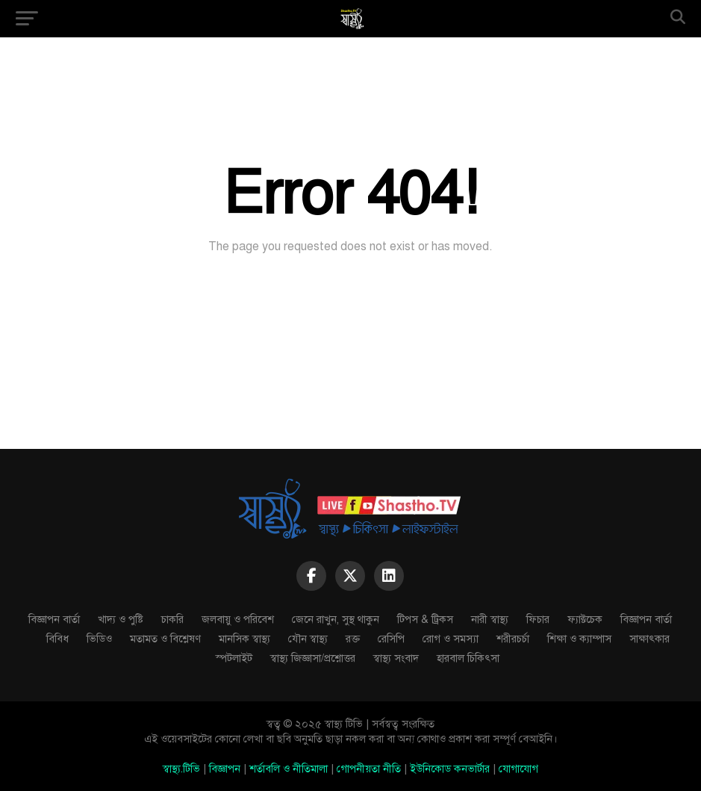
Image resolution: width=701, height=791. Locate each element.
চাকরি (172, 619)
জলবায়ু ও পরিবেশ (238, 619)
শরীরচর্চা (512, 638)
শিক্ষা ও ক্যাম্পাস (579, 638)
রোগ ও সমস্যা (451, 638)
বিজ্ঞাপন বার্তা (54, 619)
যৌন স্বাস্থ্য (308, 638)
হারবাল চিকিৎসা (468, 658)
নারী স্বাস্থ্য (489, 619)
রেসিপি (391, 638)
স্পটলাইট (234, 658)
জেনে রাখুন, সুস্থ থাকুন (335, 619)
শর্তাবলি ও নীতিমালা (288, 768)
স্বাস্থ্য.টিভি (181, 768)
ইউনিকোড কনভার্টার (450, 768)
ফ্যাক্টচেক (584, 619)
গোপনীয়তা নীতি (369, 768)
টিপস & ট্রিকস (425, 619)
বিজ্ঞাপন (224, 768)
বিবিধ (57, 638)
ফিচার (537, 619)
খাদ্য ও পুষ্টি (120, 619)
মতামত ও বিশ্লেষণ (165, 638)
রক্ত (353, 638)
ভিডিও (99, 638)
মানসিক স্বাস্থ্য (244, 638)
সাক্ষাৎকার (649, 638)
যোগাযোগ (518, 768)
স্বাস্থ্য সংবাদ (396, 658)
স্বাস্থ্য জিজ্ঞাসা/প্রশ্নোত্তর (312, 658)
